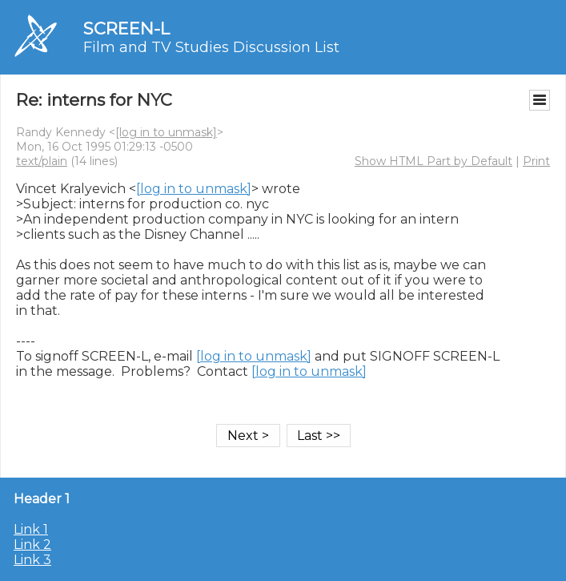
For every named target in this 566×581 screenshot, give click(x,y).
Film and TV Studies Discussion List (211, 47)
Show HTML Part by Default (433, 161)
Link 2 (32, 544)
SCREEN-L (126, 28)
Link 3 (32, 559)
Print (536, 161)
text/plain (41, 161)
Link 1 (31, 529)
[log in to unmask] (166, 132)
